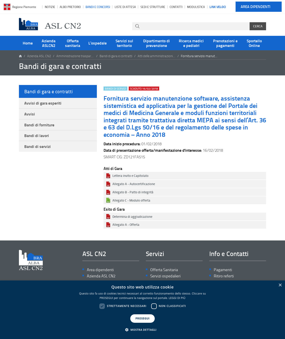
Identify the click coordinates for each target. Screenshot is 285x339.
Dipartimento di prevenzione (156, 43)
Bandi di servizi (37, 146)
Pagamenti (223, 269)
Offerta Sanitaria (164, 269)
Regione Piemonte (24, 7)
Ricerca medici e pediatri (191, 43)
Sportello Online (254, 43)
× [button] (280, 285)
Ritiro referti (224, 276)
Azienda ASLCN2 (48, 43)
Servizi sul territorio (124, 43)
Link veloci (218, 6)
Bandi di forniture (39, 125)
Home (28, 43)
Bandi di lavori (36, 135)
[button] (142, 330)
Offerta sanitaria (72, 43)
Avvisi (29, 114)
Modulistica (196, 7)
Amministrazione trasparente (75, 56)
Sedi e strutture (152, 7)
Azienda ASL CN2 (39, 56)
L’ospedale (97, 43)
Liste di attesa (125, 7)
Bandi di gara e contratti (116, 56)
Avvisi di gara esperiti (42, 103)
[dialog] (142, 309)
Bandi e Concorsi (98, 7)
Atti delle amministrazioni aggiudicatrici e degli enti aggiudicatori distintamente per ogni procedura (156, 56)
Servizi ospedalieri (165, 276)
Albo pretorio (70, 7)
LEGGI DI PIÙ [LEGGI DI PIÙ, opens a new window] (177, 298)
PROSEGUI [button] (142, 318)
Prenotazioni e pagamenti (225, 43)
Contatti (176, 7)
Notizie (50, 7)
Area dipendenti (255, 6)
